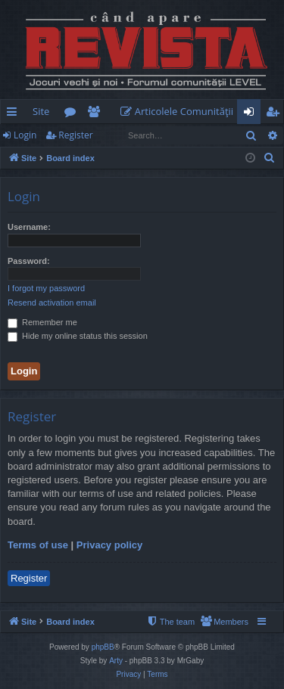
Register (75, 135)
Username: (29, 226)
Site (41, 111)
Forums (73, 114)
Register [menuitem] (275, 114)
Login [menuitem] (252, 114)
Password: (29, 260)
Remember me (42, 322)
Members (96, 114)
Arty (116, 660)
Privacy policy (109, 545)
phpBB (103, 647)
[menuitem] (180, 111)
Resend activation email (52, 302)
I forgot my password (46, 288)
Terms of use (38, 545)
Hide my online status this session (78, 335)
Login (25, 135)
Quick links (14, 114)
